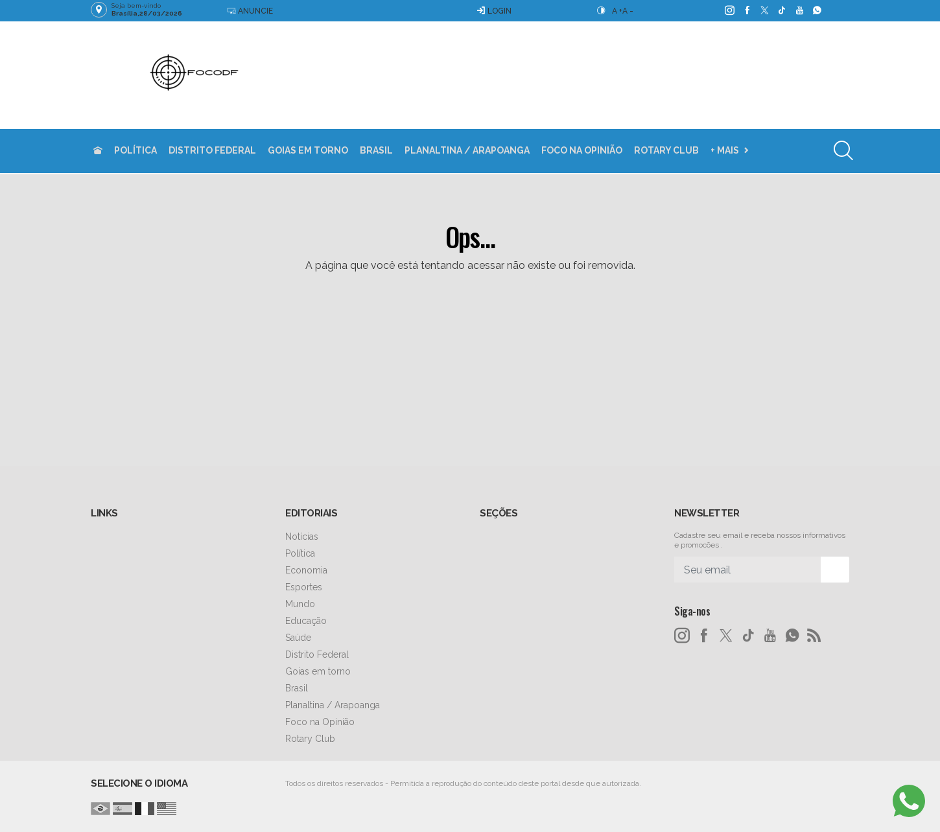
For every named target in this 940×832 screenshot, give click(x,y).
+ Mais (725, 150)
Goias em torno (308, 150)
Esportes (303, 587)
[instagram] (729, 10)
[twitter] (764, 10)
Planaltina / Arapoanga (467, 150)
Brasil (376, 150)
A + (617, 11)
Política (135, 150)
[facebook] (746, 10)
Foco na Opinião (581, 150)
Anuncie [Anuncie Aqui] (250, 11)
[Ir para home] (98, 150)
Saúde (298, 637)
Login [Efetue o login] (493, 11)
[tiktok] (781, 10)
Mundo (300, 604)
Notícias (301, 536)
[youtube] (799, 10)
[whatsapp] (816, 10)
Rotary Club (666, 150)
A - (627, 11)
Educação (306, 621)
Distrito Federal (212, 150)
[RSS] (814, 635)
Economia (306, 570)
